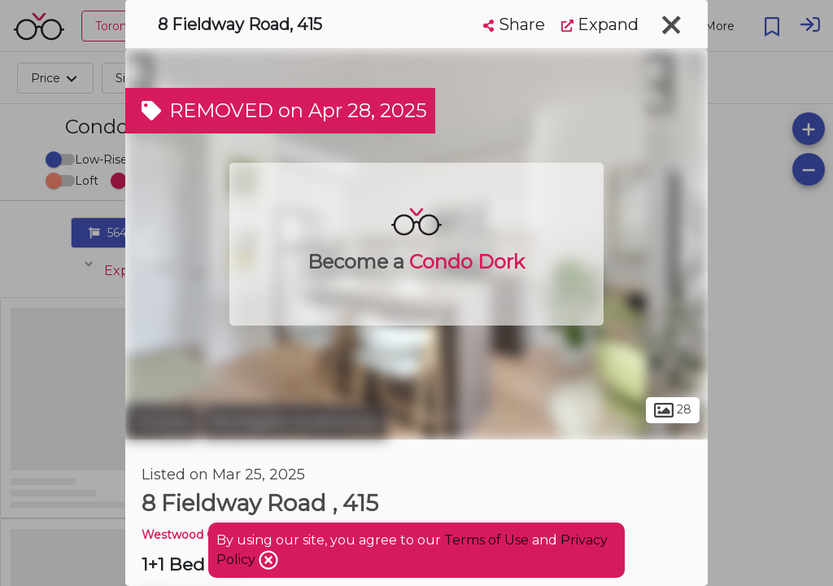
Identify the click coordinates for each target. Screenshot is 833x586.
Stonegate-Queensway (295, 422)
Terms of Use (486, 540)
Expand (600, 24)
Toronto (161, 422)
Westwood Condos (196, 534)
